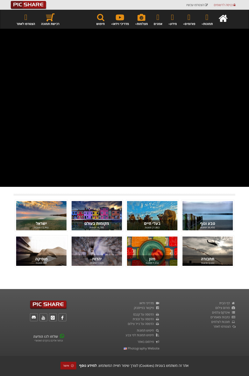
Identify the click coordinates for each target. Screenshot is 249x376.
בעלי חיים (152, 223)
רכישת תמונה (50, 19)
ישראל (41, 223)
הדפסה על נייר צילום (144, 324)
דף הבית (227, 303)
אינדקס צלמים (223, 312)
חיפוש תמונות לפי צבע (143, 335)
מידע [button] (172, 19)
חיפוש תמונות (148, 330)
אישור (68, 365)
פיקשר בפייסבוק (147, 308)
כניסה (224, 5)
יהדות (97, 259)
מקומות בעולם (96, 223)
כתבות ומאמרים (222, 317)
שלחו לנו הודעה (45, 336)
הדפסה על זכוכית (146, 319)
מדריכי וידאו (149, 303)
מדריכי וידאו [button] (120, 19)
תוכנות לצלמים (223, 322)
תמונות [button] (207, 19)
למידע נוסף (88, 365)
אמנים (158, 19)
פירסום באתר (149, 342)
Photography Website (142, 348)
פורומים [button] (189, 19)
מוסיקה (41, 259)
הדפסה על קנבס (146, 314)
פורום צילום (225, 308)
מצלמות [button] (141, 19)
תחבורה (207, 259)
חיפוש (100, 19)
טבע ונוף (207, 223)
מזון (152, 259)
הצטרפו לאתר (26, 19)
